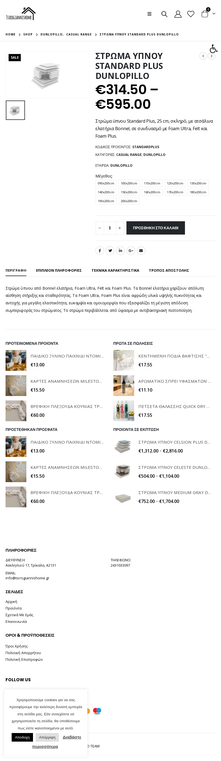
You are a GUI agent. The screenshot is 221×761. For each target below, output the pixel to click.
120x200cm (175, 183)
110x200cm (152, 183)
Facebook (99, 250)
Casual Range (129, 154)
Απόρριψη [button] (47, 737)
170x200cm (175, 192)
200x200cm (129, 201)
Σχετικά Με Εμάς (19, 614)
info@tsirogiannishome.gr (28, 577)
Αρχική (11, 601)
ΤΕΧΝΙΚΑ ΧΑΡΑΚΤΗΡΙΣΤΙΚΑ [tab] (115, 270)
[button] (214, 49)
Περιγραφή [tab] (16, 270)
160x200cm (152, 192)
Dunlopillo (154, 154)
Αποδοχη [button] (22, 737)
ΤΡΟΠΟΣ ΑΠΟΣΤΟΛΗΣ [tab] (169, 270)
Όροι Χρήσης (17, 646)
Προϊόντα (14, 608)
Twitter (110, 250)
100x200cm (129, 183)
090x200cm (106, 183)
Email (141, 250)
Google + (130, 250)
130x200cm (198, 183)
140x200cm (106, 192)
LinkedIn (120, 250)
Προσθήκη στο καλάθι (156, 228)
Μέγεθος (103, 176)
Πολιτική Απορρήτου (23, 652)
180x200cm (198, 192)
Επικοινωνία (16, 621)
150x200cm (129, 192)
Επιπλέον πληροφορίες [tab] (59, 270)
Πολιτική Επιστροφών (24, 659)
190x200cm (106, 201)
